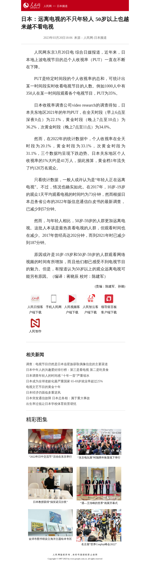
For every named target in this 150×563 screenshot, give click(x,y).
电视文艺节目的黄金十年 (43, 387)
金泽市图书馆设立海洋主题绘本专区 (50, 538)
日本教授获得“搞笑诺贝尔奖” (50, 502)
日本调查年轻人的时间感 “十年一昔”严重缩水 (57, 375)
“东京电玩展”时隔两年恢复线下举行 (98, 457)
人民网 (48, 6)
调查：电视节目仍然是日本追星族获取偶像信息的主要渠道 (67, 364)
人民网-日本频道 (95, 37)
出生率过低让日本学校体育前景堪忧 (51, 404)
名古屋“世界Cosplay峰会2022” (99, 544)
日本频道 (62, 6)
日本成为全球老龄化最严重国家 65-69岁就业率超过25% (64, 381)
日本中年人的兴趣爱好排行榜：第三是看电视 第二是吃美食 (67, 370)
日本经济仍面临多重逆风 (43, 392)
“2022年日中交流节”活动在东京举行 (50, 456)
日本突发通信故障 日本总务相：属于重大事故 (58, 398)
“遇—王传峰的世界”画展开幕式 (99, 503)
